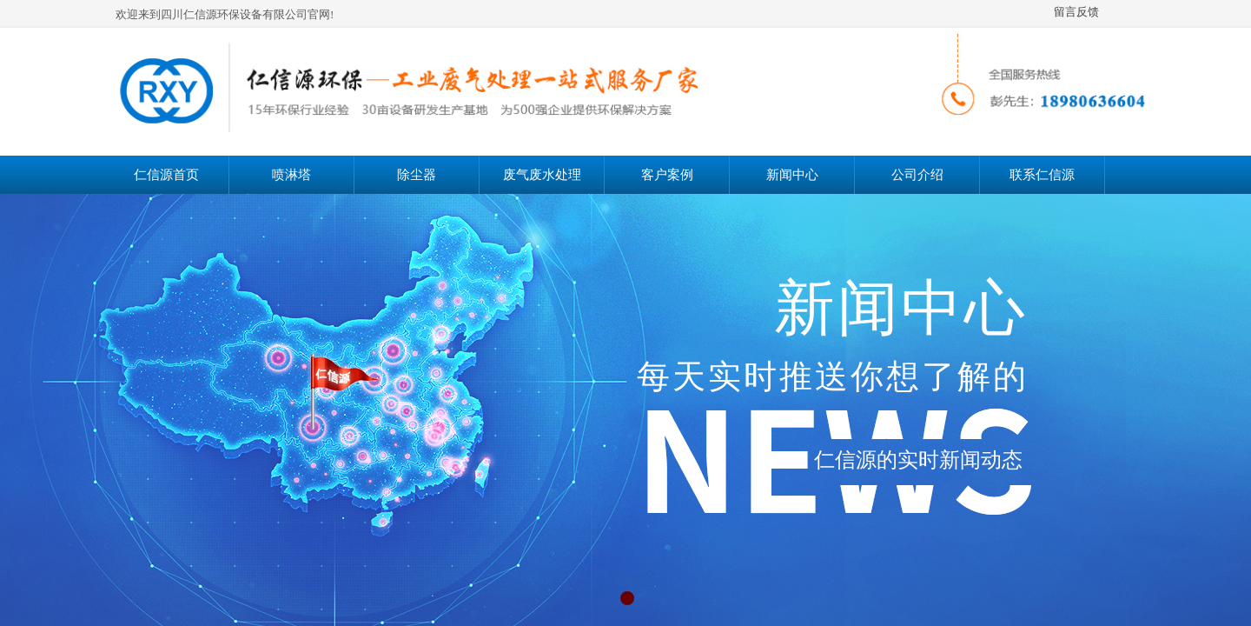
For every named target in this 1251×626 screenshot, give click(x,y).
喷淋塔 (291, 175)
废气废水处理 (542, 175)
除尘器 (416, 175)
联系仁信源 (1042, 175)
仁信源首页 (166, 175)
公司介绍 (917, 175)
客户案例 (667, 175)
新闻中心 (792, 175)
